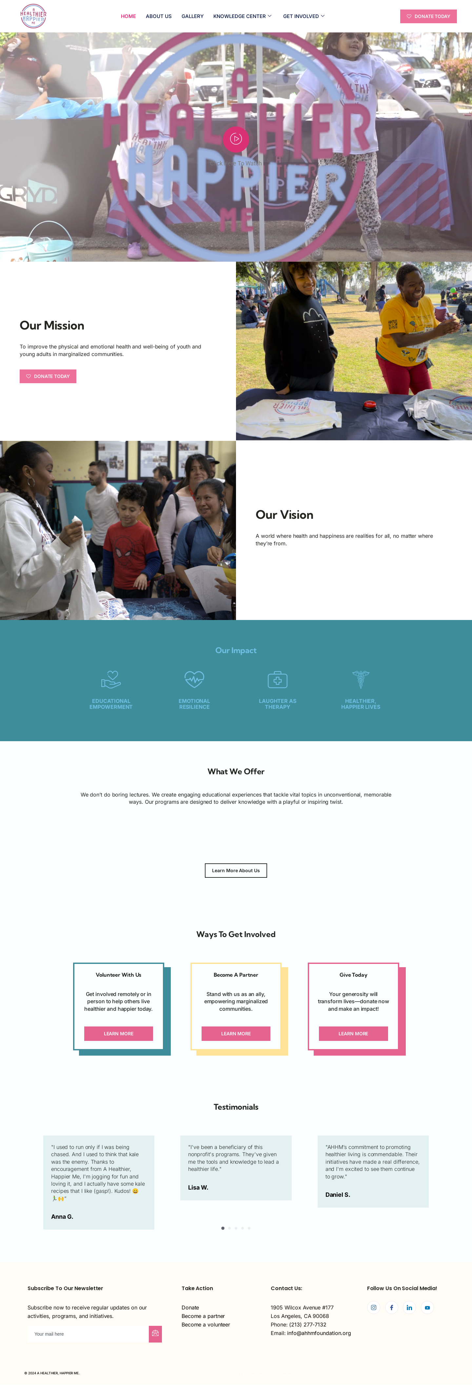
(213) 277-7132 (307, 1324)
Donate (190, 1307)
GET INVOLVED (303, 16)
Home (128, 16)
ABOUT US (159, 16)
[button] (223, 1228)
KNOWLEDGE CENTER (242, 16)
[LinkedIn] (409, 1307)
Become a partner (203, 1316)
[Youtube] (427, 1307)
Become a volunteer (206, 1324)
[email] (88, 1334)
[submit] (155, 1334)
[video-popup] (236, 139)
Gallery (193, 16)
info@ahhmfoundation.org (319, 1333)
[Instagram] (373, 1307)
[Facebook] (391, 1307)
